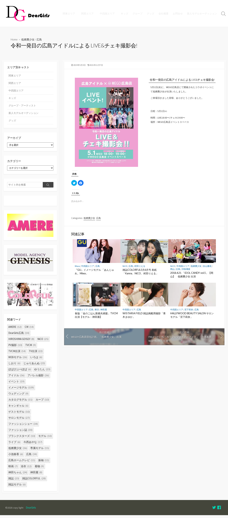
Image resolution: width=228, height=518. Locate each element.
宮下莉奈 (189, 313)
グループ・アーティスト (22, 106)
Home (14, 39)
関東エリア (70, 13)
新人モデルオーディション (202, 13)
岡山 (172, 272)
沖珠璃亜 (186, 272)
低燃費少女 (28, 39)
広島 (39, 39)
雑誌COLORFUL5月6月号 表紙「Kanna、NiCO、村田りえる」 (140, 275)
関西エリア (88, 13)
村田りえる (139, 269)
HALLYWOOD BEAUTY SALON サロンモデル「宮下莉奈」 (192, 318)
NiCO (125, 269)
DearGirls (32, 510)
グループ (137, 13)
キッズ (124, 13)
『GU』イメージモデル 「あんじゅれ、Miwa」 (94, 275)
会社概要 (164, 13)
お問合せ (178, 13)
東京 (97, 313)
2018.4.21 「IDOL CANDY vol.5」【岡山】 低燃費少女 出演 (191, 278)
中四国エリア (107, 13)
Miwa (77, 269)
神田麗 (103, 313)
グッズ (150, 13)
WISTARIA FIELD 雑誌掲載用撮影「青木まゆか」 (144, 318)
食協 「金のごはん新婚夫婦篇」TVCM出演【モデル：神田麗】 (96, 318)
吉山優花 (207, 269)
